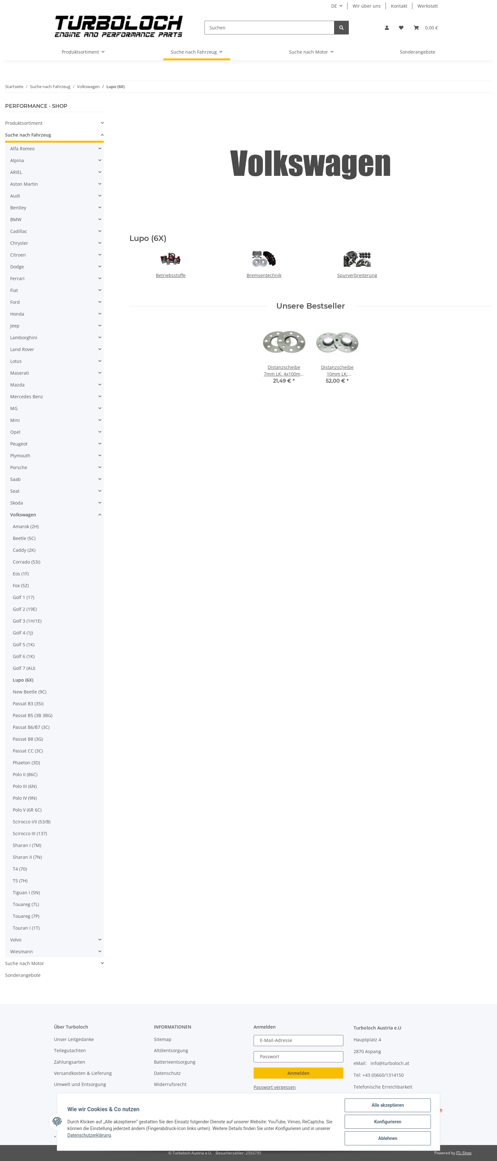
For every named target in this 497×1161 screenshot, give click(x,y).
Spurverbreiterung (357, 275)
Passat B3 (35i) (28, 703)
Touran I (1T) (26, 928)
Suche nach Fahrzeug (28, 135)
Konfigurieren (387, 1121)
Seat (14, 491)
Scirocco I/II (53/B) (31, 822)
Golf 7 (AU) (24, 668)
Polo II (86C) (25, 774)
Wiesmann (21, 951)
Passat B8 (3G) (28, 739)
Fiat (14, 290)
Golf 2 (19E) (25, 609)
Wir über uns (367, 6)
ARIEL (16, 172)
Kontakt (399, 6)
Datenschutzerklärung (89, 1135)
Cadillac (18, 231)
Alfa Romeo (22, 149)
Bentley (18, 208)
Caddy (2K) (24, 550)
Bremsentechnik (264, 275)
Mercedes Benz (26, 396)
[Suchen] (269, 27)
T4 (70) (20, 869)
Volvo (15, 940)
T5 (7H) (20, 881)
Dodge (17, 267)
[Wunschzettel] (401, 28)
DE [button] (334, 6)
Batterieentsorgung (174, 1062)
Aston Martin (24, 184)
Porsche (18, 467)
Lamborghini (23, 337)
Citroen (18, 255)
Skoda (16, 503)
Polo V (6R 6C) (27, 810)
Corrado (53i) (26, 562)
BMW (15, 219)
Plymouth (20, 456)
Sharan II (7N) (27, 857)
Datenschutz (167, 1073)
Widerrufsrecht (170, 1084)
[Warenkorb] (426, 28)
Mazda (17, 385)
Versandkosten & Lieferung (83, 1073)
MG (14, 408)
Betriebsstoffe (171, 275)
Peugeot (18, 444)
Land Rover (22, 349)
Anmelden (298, 1073)
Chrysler (19, 243)
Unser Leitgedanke (74, 1039)
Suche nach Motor (24, 963)
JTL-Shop (463, 1153)
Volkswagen (23, 515)
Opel (15, 432)
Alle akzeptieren (387, 1105)
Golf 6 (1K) (23, 656)
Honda (17, 314)
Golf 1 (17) (23, 597)
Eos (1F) (21, 574)
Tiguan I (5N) (26, 892)
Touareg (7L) (26, 904)
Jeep (14, 326)
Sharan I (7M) (27, 845)
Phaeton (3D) (26, 763)
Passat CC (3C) (28, 751)
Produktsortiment (23, 123)
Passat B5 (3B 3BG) (32, 715)
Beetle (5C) (24, 538)
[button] (387, 28)
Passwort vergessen (275, 1087)
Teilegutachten (70, 1050)
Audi (15, 196)
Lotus (16, 361)
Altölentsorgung (171, 1050)
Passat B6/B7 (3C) (31, 727)
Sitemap (163, 1039)
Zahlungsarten (69, 1062)
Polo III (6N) (25, 786)
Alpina (17, 160)
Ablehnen (387, 1138)
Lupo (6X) (23, 680)
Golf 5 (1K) (23, 644)
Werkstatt (427, 6)
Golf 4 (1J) (23, 633)
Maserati (19, 373)
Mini (15, 420)
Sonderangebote (23, 975)
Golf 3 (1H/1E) (27, 621)
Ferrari (17, 278)
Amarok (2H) (26, 526)
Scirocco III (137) (30, 833)
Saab (15, 479)
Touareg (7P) (26, 916)
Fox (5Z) (21, 585)
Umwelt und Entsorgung (80, 1084)
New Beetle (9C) (29, 692)
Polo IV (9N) (25, 798)
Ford (15, 302)
